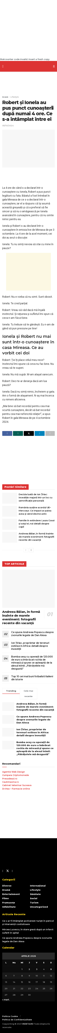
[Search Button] (54, 66)
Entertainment (11, 894)
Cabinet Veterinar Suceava (16, 785)
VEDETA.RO (27, 1024)
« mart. (6, 999)
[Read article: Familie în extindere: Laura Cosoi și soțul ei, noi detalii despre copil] (9, 524)
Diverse (6, 885)
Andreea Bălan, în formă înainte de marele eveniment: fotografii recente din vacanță (36, 536)
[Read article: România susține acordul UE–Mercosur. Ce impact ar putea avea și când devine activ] (9, 511)
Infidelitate (9, 907)
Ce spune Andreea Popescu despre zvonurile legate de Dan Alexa (32, 634)
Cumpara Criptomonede (15, 775)
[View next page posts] (31, 550)
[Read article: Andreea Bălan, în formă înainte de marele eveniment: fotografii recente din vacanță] (9, 537)
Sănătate (35, 894)
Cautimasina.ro (10, 782)
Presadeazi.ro (9, 778)
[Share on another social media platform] (50, 433)
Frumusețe (8, 902)
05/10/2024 (8, 125)
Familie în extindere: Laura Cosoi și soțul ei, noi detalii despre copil (36, 523)
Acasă (5, 97)
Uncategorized (39, 907)
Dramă (6, 890)
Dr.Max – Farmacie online (16, 788)
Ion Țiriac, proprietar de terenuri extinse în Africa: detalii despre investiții (30, 645)
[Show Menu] (2, 66)
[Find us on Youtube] (12, 871)
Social (33, 898)
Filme (5, 898)
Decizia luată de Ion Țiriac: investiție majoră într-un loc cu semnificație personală (35, 497)
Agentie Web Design (13, 771)
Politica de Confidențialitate (17, 1019)
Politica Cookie (10, 1016)
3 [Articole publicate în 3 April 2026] (36, 969)
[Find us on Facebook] (2, 871)
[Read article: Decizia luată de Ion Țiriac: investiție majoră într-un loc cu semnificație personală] (9, 498)
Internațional (38, 885)
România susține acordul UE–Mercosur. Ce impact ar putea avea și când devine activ (35, 510)
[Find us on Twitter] (7, 871)
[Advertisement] (28, 29)
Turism (34, 902)
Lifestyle (14, 97)
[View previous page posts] (26, 550)
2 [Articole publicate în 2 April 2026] (29, 969)
